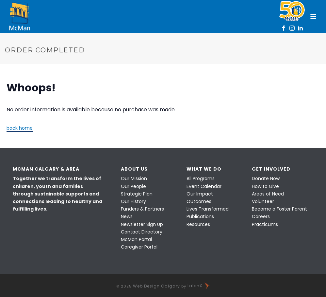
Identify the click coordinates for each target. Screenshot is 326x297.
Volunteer (263, 201)
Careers (261, 216)
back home (20, 128)
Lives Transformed (208, 209)
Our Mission (134, 178)
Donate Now (266, 178)
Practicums (265, 224)
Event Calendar (204, 186)
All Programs (201, 178)
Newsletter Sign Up (142, 224)
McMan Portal (136, 239)
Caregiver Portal (139, 247)
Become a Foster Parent (279, 209)
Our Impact (200, 194)
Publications (200, 216)
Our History (133, 201)
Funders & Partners (142, 209)
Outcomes (199, 201)
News (127, 216)
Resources (198, 224)
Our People (133, 186)
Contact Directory (141, 232)
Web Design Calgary (156, 285)
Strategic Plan (137, 194)
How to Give (265, 186)
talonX (198, 285)
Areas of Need (268, 194)
